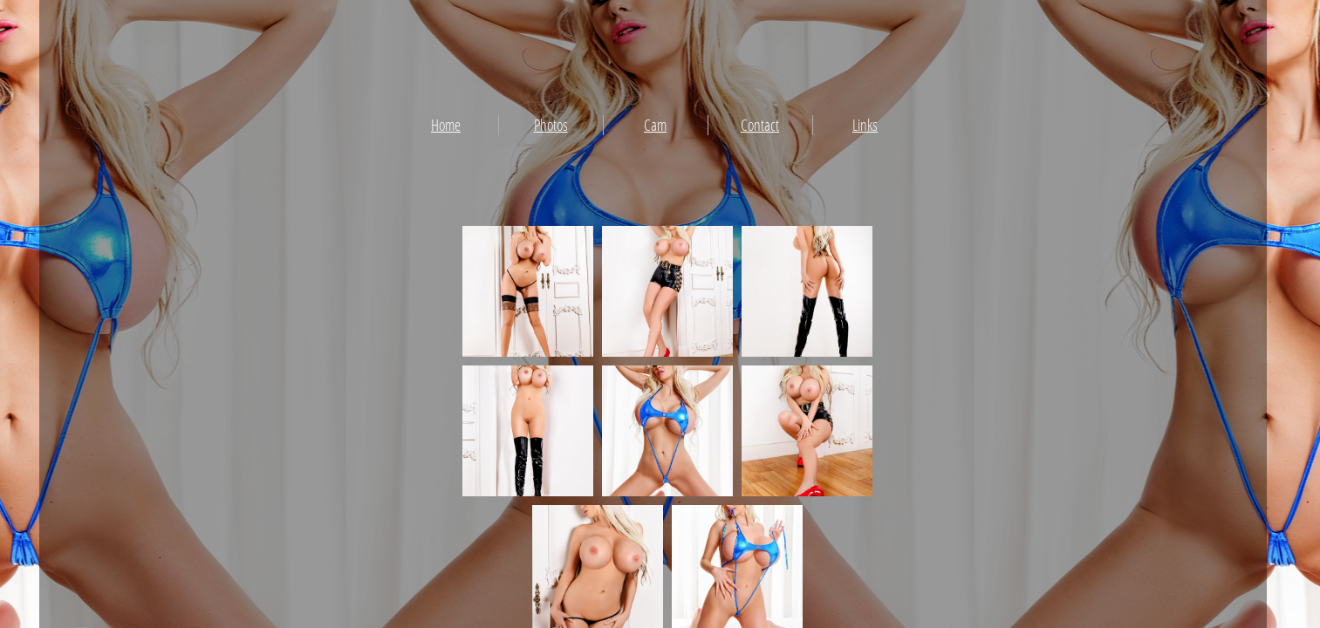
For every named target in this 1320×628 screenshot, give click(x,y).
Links (865, 124)
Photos (551, 124)
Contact (760, 124)
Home (446, 124)
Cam (655, 124)
